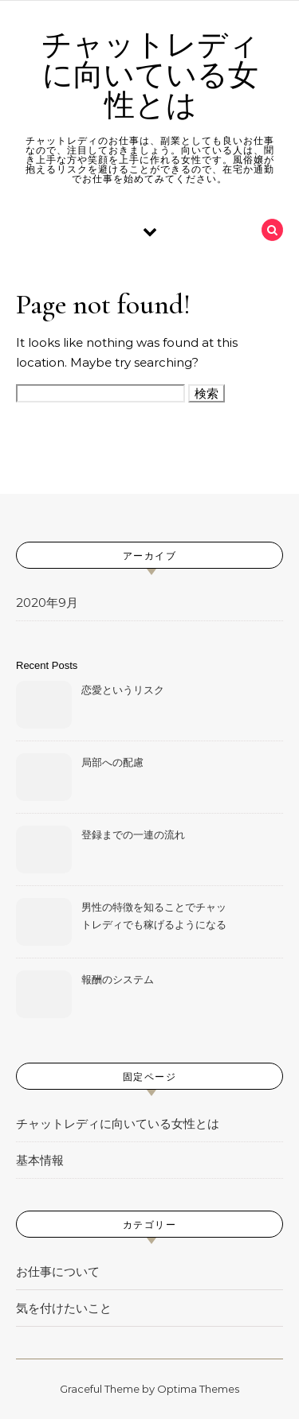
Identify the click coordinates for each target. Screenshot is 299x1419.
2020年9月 (47, 602)
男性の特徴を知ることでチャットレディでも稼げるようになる (153, 915)
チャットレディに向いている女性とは (150, 75)
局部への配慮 (112, 762)
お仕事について (58, 1271)
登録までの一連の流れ (133, 834)
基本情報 (40, 1160)
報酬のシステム (117, 979)
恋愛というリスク (122, 689)
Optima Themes (198, 1388)
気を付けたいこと (64, 1308)
